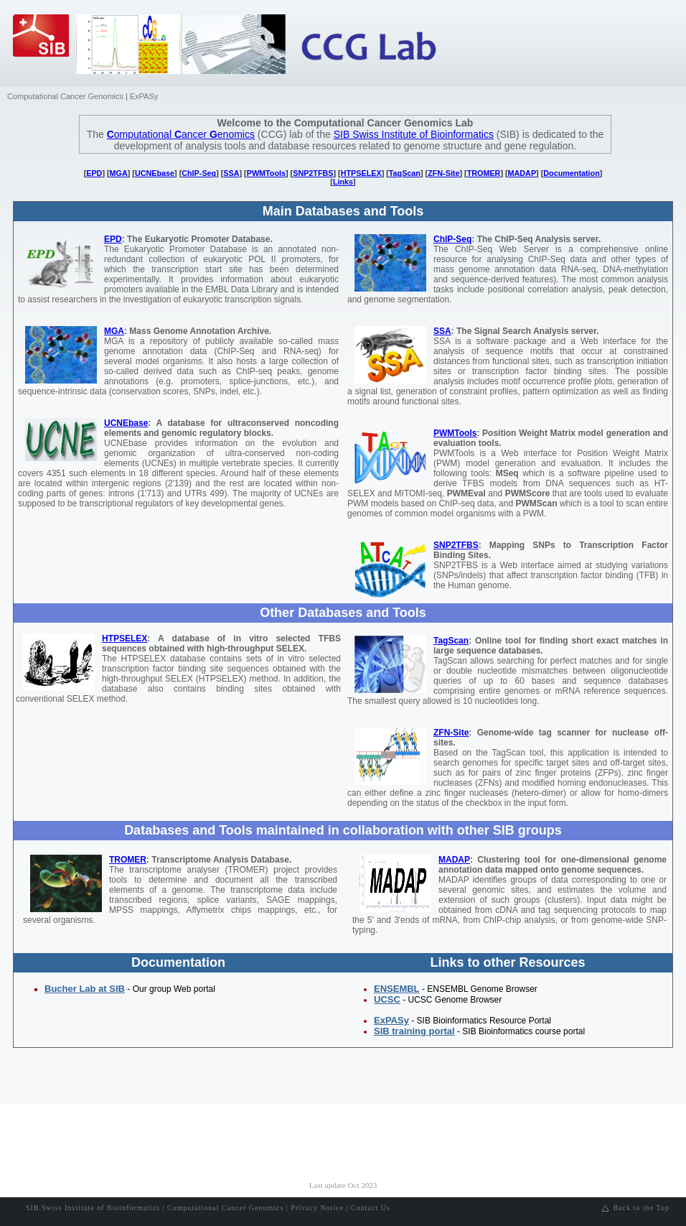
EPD (94, 173)
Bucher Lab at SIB (84, 988)
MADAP (522, 173)
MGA (119, 173)
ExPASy (144, 96)
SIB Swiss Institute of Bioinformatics (414, 134)
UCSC (387, 999)
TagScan (404, 173)
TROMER (484, 173)
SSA (231, 173)
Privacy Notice (317, 1208)
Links (343, 181)
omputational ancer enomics (181, 134)
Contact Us (370, 1208)
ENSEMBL (397, 988)
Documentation (571, 173)
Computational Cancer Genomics (65, 96)
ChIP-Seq (199, 173)
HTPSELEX (361, 173)
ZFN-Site (443, 173)
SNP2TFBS (313, 173)
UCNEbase (154, 173)
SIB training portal (414, 1031)
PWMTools (266, 173)
